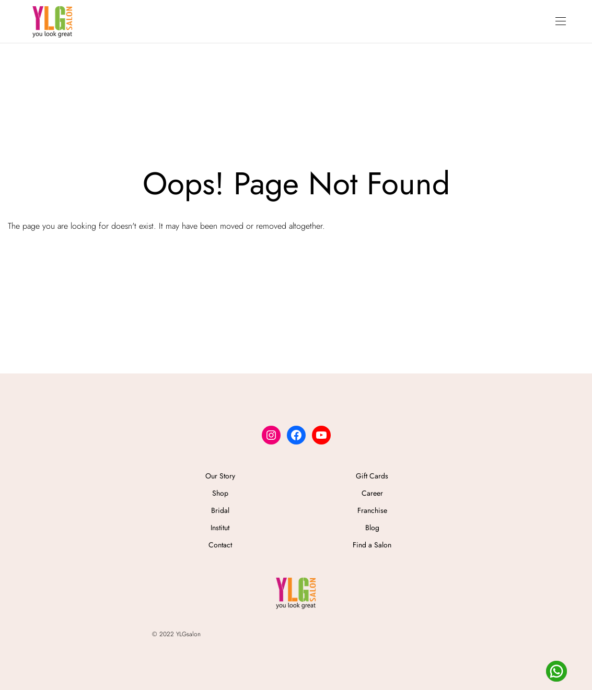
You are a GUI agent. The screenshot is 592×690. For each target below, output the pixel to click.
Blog (372, 527)
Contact (220, 545)
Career (372, 493)
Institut (220, 527)
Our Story (220, 476)
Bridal (220, 510)
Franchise (372, 510)
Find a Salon (372, 545)
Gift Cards (372, 476)
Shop (220, 493)
